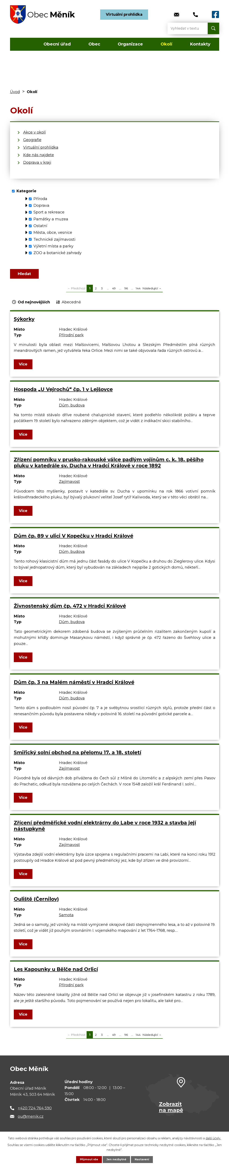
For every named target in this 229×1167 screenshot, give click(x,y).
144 (138, 292)
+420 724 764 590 (35, 1112)
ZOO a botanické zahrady (57, 253)
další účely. (213, 1138)
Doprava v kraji (37, 162)
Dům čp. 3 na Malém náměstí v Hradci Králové (74, 686)
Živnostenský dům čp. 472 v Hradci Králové (70, 610)
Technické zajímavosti (54, 239)
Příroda (40, 198)
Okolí (166, 44)
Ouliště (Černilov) (36, 903)
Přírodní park (71, 339)
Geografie (32, 140)
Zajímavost (69, 485)
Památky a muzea (50, 219)
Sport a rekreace (48, 212)
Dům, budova (72, 409)
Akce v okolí (34, 132)
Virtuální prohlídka (124, 14)
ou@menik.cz (30, 1120)
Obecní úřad (57, 44)
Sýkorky (24, 323)
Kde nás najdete (38, 155)
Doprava (41, 205)
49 (114, 292)
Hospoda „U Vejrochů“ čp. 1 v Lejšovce (63, 393)
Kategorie (26, 191)
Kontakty (200, 44)
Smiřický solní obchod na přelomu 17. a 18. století (77, 756)
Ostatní (40, 226)
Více (23, 368)
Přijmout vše (87, 1159)
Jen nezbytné (116, 1159)
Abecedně (71, 306)
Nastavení (144, 1159)
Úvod (22, 44)
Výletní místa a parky (53, 246)
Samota (66, 919)
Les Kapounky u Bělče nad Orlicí (56, 973)
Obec (94, 44)
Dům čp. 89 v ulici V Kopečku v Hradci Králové (73, 540)
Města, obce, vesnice (52, 232)
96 (126, 292)
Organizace (130, 44)
